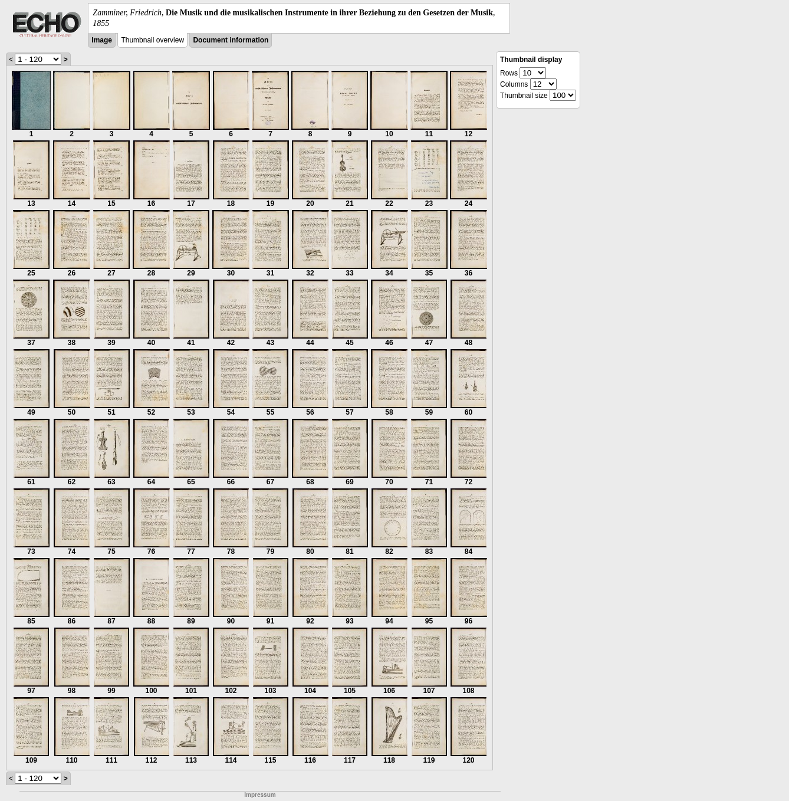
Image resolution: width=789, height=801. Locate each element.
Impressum (259, 795)
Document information (230, 40)
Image (101, 40)
